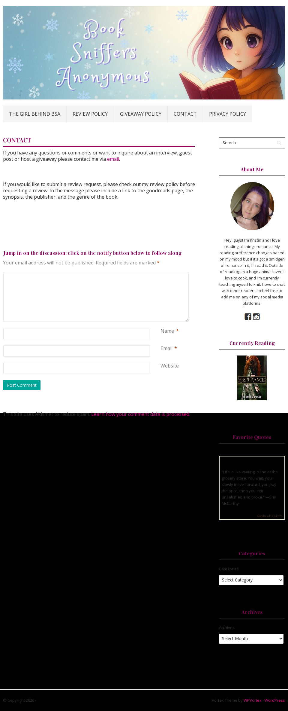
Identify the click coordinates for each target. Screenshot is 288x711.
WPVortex (253, 700)
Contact (185, 114)
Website (169, 366)
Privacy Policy (227, 114)
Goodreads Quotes (269, 516)
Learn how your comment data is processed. (140, 414)
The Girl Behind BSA (34, 114)
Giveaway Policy (140, 114)
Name (167, 331)
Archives (227, 627)
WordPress (275, 700)
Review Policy (90, 114)
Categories (229, 569)
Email (166, 348)
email (113, 159)
